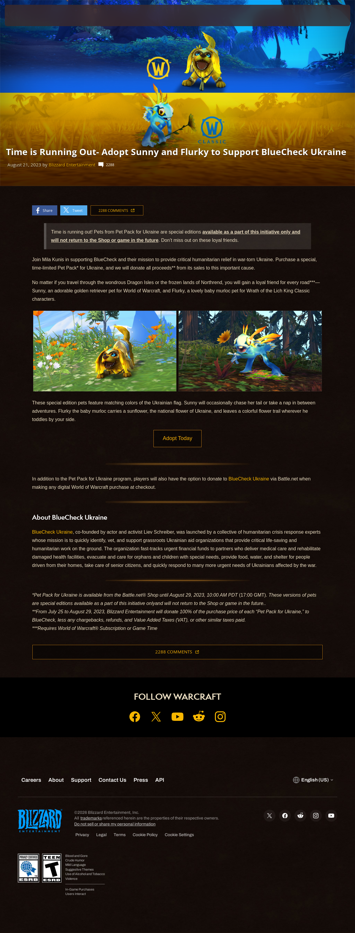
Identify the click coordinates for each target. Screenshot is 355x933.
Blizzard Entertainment (72, 165)
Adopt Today (177, 439)
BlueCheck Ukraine (249, 479)
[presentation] (22, 15)
